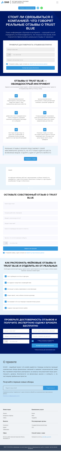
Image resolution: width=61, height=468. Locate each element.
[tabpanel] (30, 176)
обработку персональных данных (38, 64)
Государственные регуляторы (39, 425)
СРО (33, 427)
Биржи (4, 427)
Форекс (5, 413)
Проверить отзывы (30, 159)
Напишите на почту (41, 437)
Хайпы (4, 417)
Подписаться (50, 388)
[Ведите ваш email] (30, 388)
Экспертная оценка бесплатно (30, 68)
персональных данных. (46, 341)
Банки (33, 413)
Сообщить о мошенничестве (27, 8)
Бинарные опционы (8, 415)
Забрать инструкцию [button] (30, 248)
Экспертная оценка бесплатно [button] (45, 345)
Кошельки (5, 425)
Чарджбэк (34, 417)
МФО (33, 415)
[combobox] (8, 55)
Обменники (6, 429)
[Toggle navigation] (57, 2)
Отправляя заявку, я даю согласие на (26, 64)
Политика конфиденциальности (11, 396)
